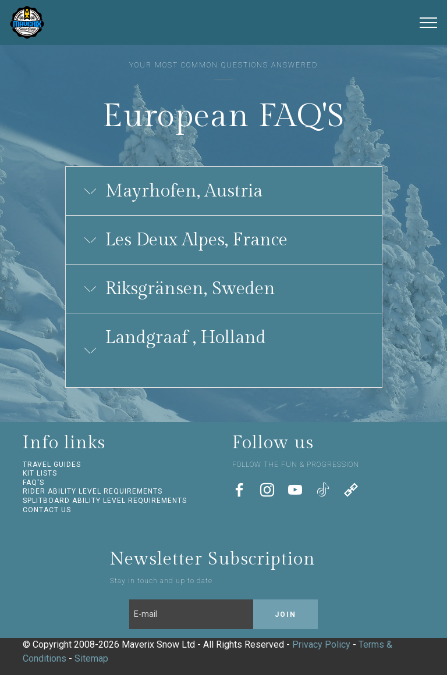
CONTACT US (47, 510)
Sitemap (91, 658)
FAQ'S (33, 482)
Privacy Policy (321, 644)
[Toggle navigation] (429, 22)
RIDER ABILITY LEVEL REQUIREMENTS (92, 491)
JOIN (285, 614)
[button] (223, 191)
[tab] (223, 191)
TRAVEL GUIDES (52, 464)
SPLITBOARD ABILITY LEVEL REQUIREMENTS (105, 501)
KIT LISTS (40, 473)
